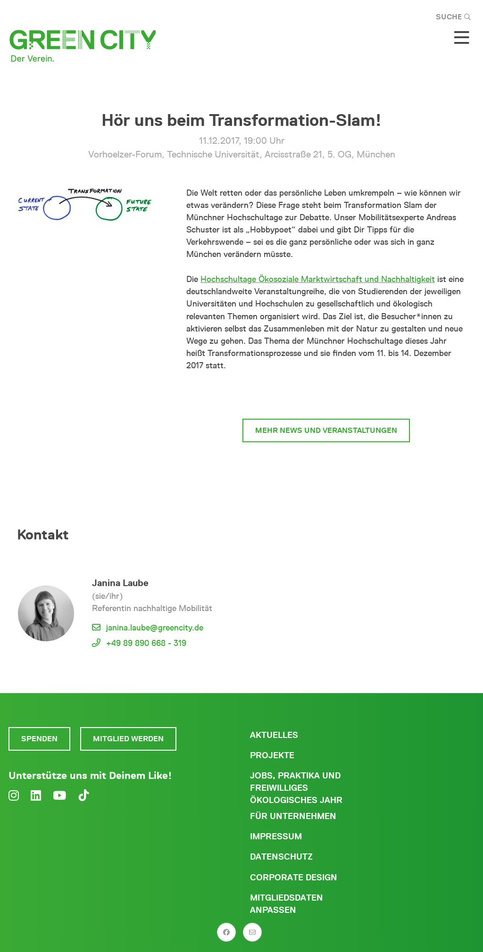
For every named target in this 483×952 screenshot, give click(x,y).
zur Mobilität (326, 394)
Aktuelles (274, 735)
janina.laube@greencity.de (154, 627)
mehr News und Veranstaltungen (326, 430)
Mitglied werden (128, 738)
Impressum (276, 836)
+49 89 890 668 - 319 (146, 643)
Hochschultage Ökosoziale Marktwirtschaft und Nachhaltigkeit (317, 279)
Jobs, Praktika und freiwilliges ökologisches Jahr (296, 787)
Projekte (272, 755)
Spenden (39, 738)
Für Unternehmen (293, 816)
